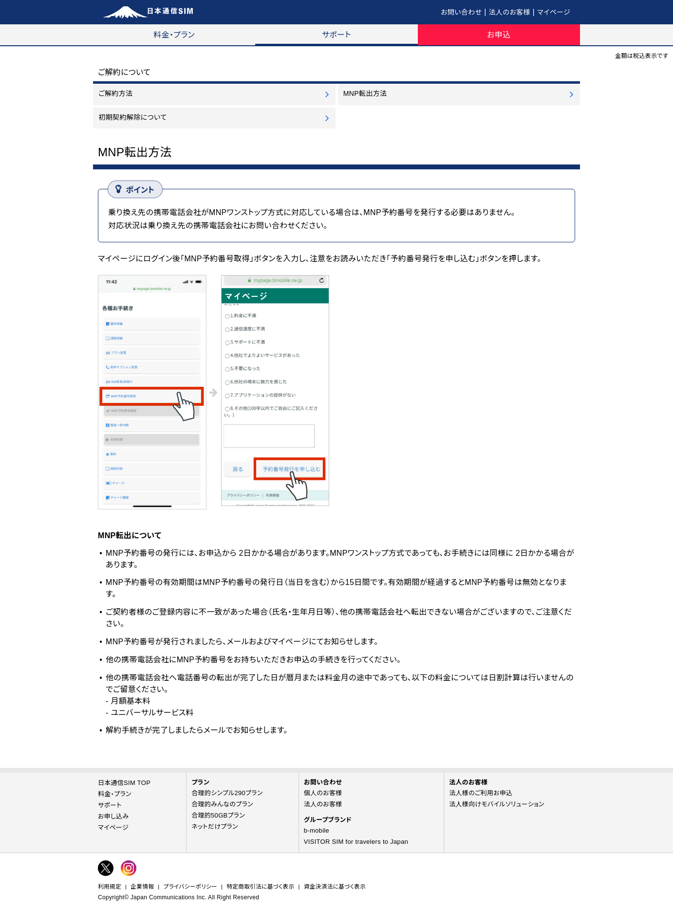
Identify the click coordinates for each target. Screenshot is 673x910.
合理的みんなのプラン (222, 804)
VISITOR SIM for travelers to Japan (356, 841)
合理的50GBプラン (218, 815)
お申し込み (113, 816)
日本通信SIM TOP (124, 782)
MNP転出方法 (365, 93)
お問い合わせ (461, 12)
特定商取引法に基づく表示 (260, 886)
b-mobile (316, 830)
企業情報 (142, 886)
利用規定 (109, 886)
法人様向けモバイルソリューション (496, 804)
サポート (336, 35)
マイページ (553, 12)
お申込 (498, 35)
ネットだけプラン (214, 826)
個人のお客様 (323, 793)
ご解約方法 (115, 93)
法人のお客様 (509, 12)
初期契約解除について (132, 117)
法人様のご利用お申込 (480, 793)
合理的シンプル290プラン (226, 793)
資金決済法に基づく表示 (335, 886)
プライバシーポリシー (190, 886)
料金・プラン (174, 35)
